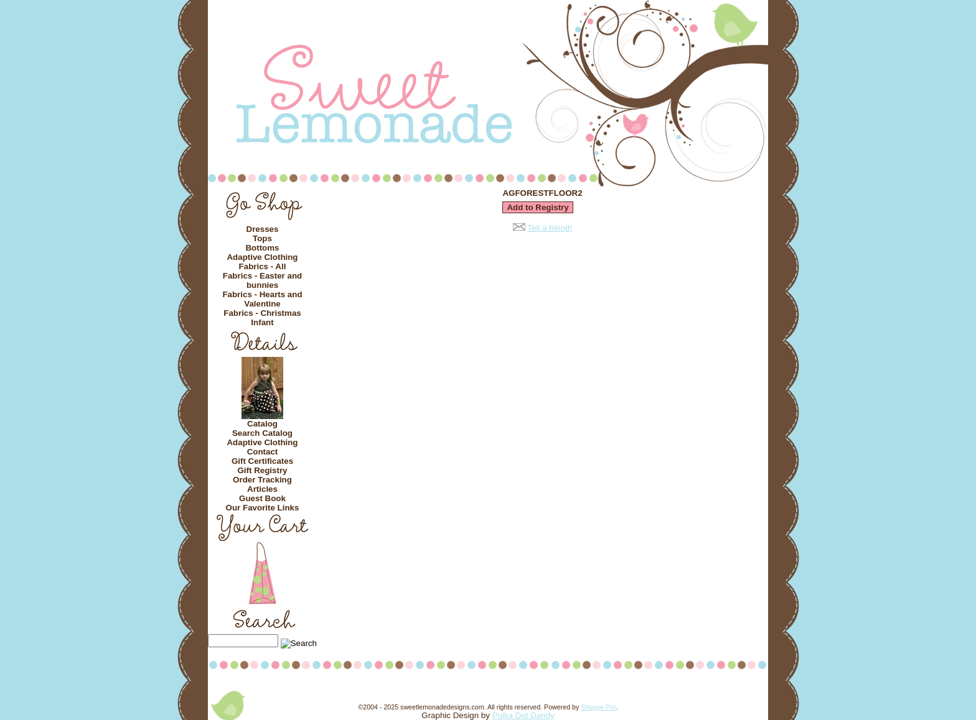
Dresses (262, 229)
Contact (262, 451)
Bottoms (262, 247)
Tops (262, 238)
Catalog (262, 423)
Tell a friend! (549, 228)
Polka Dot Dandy (523, 715)
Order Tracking (262, 479)
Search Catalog (262, 433)
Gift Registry (263, 470)
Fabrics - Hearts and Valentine (262, 299)
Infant (262, 322)
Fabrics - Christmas (262, 313)
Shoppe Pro (598, 707)
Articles (262, 489)
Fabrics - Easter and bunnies (262, 280)
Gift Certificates (262, 461)
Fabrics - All (262, 266)
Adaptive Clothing (262, 257)
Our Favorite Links (262, 507)
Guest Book (262, 498)
